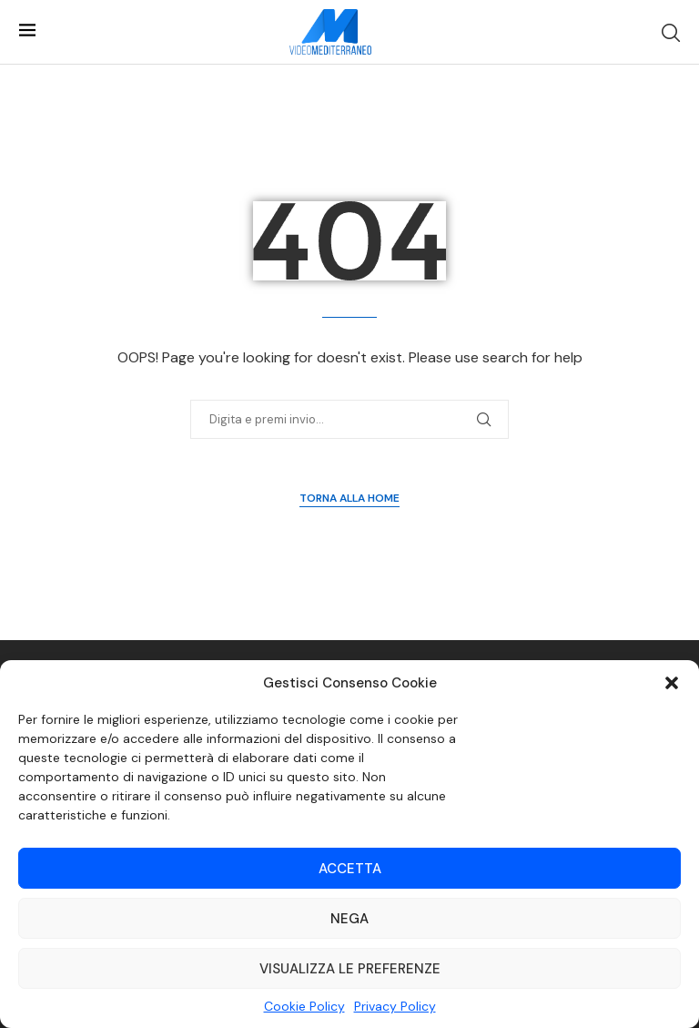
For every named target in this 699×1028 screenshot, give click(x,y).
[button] (672, 683)
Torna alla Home (349, 498)
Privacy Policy (395, 1006)
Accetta (350, 869)
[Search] (671, 33)
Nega (349, 919)
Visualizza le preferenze (350, 969)
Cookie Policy (304, 1006)
